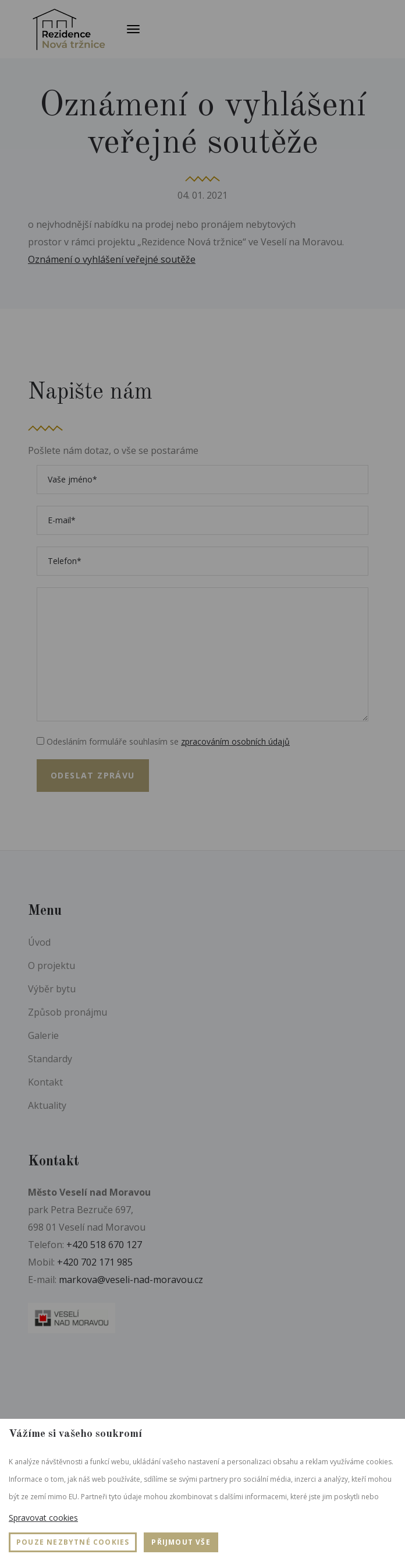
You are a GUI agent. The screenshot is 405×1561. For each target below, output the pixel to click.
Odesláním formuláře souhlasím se (163, 741)
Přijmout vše (180, 1542)
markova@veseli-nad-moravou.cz (131, 1279)
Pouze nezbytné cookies (72, 1542)
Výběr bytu (52, 988)
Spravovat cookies (43, 1517)
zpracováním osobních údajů (235, 741)
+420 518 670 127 (104, 1244)
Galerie (43, 1035)
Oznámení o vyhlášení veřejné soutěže (112, 259)
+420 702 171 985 (95, 1262)
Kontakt (45, 1082)
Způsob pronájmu (67, 1012)
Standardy (50, 1058)
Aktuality (47, 1105)
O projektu (51, 965)
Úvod (39, 942)
